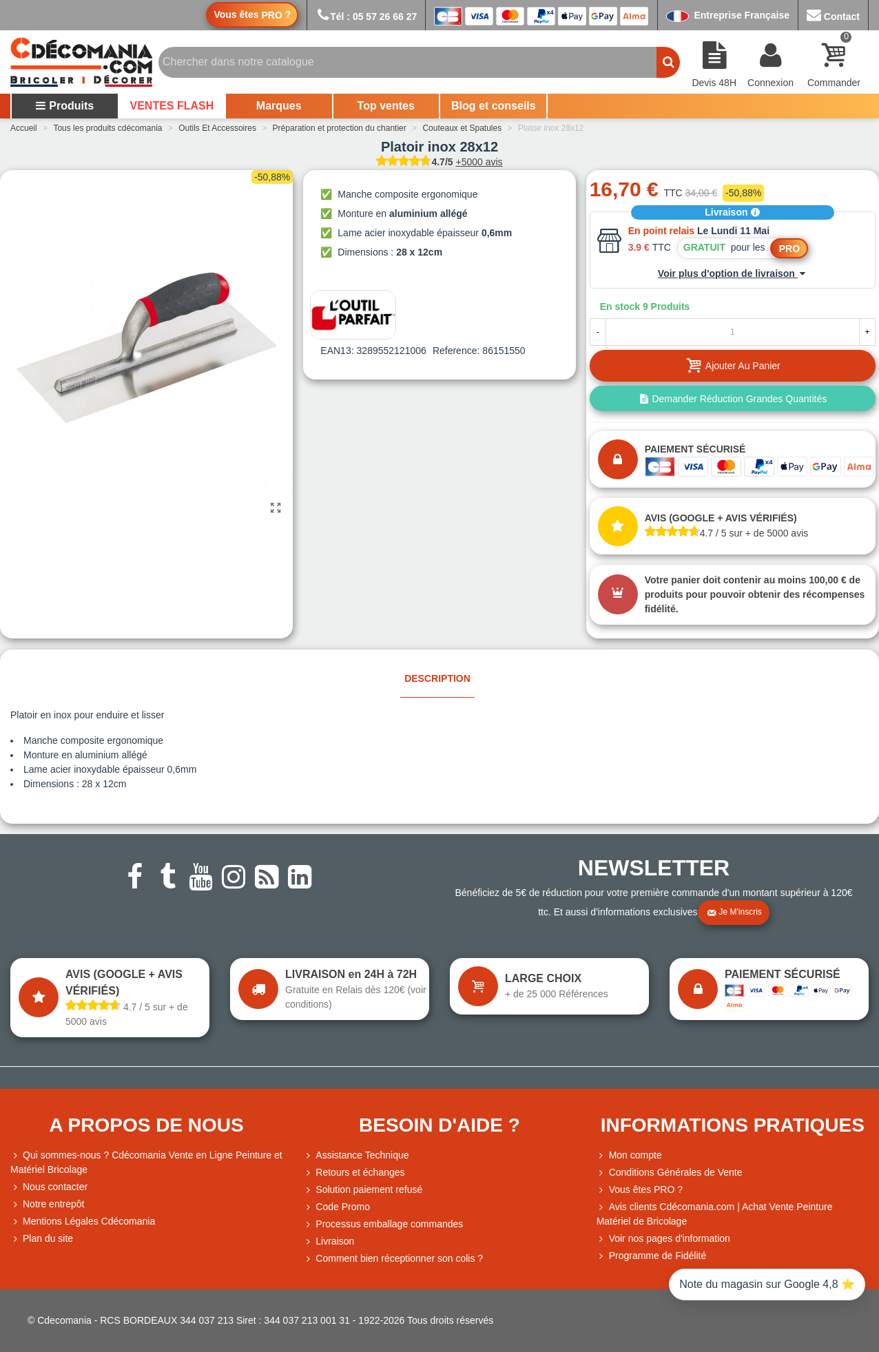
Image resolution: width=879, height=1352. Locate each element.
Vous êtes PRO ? (646, 1189)
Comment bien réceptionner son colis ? (393, 1258)
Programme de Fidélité (652, 1256)
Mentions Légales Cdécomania (82, 1221)
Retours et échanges (353, 1172)
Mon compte (629, 1155)
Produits (64, 106)
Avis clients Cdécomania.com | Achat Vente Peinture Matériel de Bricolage (715, 1213)
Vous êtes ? (252, 15)
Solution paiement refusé (362, 1190)
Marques (279, 106)
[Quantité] (733, 332)
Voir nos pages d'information (663, 1238)
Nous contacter (48, 1187)
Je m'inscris (734, 912)
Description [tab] (437, 678)
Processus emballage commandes (383, 1224)
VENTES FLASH (172, 106)
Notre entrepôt (47, 1204)
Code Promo (336, 1207)
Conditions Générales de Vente (670, 1172)
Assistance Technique (356, 1155)
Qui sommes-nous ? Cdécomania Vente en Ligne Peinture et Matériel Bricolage (146, 1161)
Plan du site (41, 1238)
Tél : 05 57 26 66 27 (366, 16)
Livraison (732, 212)
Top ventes (386, 106)
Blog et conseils (493, 106)
